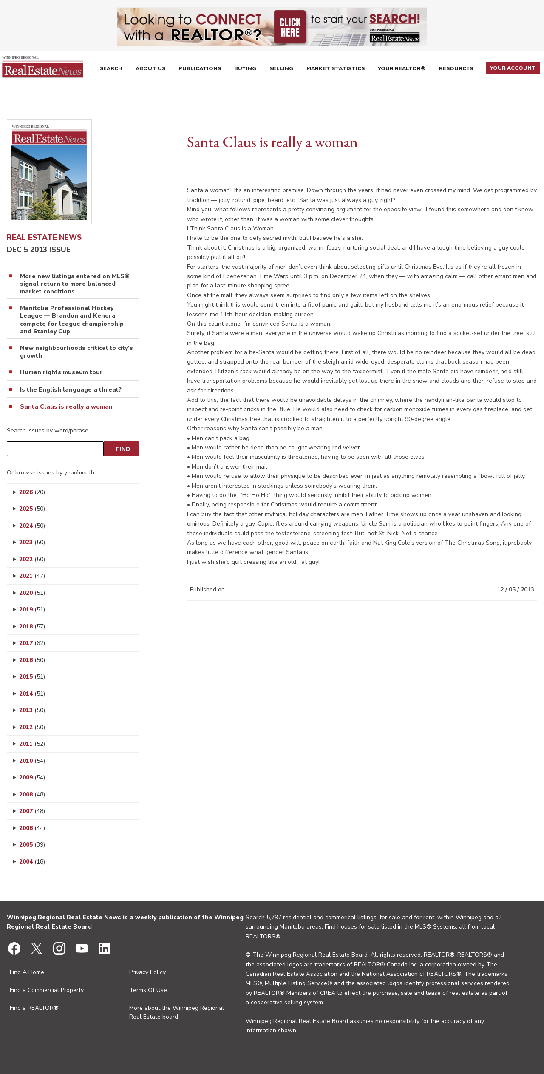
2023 (32, 542)
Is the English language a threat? (71, 390)
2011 (32, 744)
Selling (283, 69)
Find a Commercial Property (47, 990)
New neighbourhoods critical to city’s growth (76, 352)
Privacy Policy (147, 972)
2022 (32, 559)
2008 (32, 794)
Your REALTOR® (405, 69)
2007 (32, 811)
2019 (32, 609)
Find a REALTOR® (34, 1008)
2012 (32, 727)
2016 (32, 660)
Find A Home (27, 972)
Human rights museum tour (61, 372)
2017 (32, 643)
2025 (32, 509)
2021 (32, 576)
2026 (32, 492)
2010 (32, 761)
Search (110, 69)
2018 (32, 626)
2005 (32, 845)
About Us (150, 69)
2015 (32, 677)
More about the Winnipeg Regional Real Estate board (176, 1012)
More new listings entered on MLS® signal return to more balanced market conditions (75, 284)
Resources (459, 69)
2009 (32, 777)
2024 (32, 526)
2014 (32, 694)
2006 (32, 828)
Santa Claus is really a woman (66, 407)
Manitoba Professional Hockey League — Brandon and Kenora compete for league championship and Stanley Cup (72, 319)
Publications (200, 69)
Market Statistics (338, 69)
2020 (32, 593)
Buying (246, 69)
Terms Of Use (148, 990)
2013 (32, 710)
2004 (32, 862)
